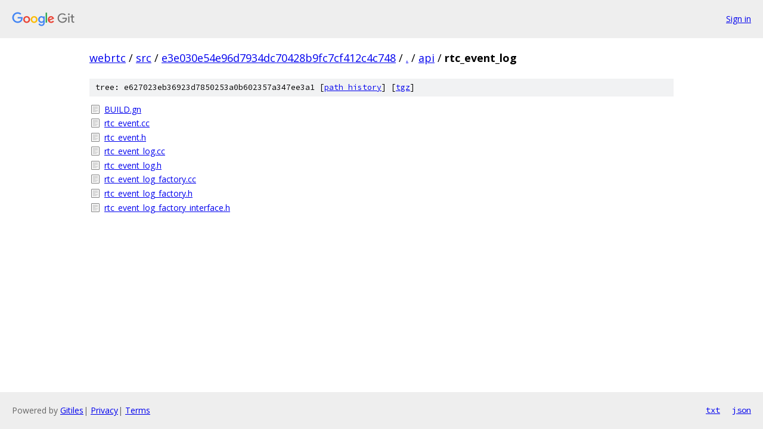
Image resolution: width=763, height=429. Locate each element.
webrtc (107, 58)
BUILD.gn (122, 109)
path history (353, 87)
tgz (403, 87)
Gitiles (71, 410)
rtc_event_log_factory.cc (150, 179)
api (426, 58)
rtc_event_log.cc (134, 151)
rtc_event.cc (127, 123)
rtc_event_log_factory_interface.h (167, 207)
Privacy (104, 410)
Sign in (738, 18)
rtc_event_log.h (133, 165)
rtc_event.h (125, 137)
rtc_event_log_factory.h (148, 193)
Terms (137, 410)
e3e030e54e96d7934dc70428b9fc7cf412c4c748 (279, 58)
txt (713, 410)
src (143, 58)
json (741, 410)
